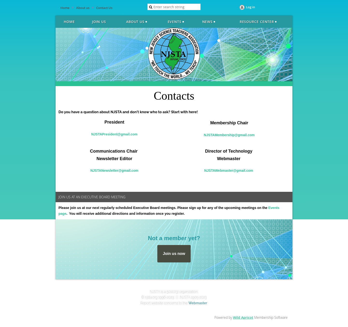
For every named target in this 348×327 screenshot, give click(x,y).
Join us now (174, 254)
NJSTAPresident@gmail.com (114, 134)
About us (82, 8)
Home (64, 8)
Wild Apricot (243, 317)
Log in (250, 7)
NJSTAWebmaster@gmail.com (228, 170)
